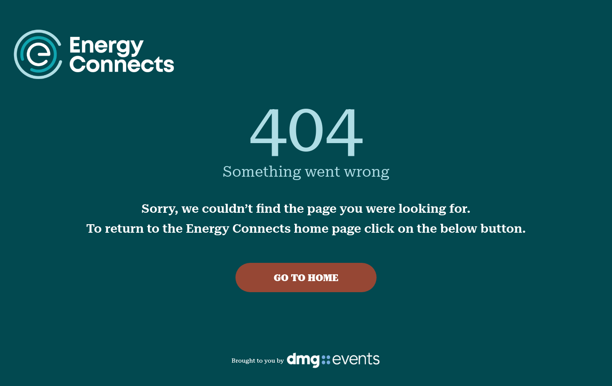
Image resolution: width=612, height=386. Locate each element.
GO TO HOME (306, 278)
